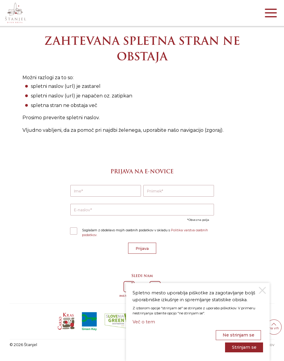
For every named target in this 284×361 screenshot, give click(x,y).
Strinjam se (244, 347)
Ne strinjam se (238, 335)
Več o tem (144, 322)
